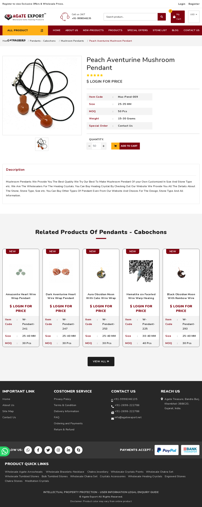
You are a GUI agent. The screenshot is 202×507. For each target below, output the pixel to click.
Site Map (8, 411)
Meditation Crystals (37, 481)
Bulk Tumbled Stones (55, 476)
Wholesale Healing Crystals (145, 476)
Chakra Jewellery (97, 472)
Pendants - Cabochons (43, 41)
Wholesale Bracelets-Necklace (65, 472)
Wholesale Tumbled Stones (22, 476)
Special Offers (137, 30)
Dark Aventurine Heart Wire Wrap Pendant (61, 296)
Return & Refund (64, 429)
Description (15, 169)
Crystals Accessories (113, 476)
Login (181, 4)
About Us (71, 30)
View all (101, 361)
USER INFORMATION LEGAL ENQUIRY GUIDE (129, 492)
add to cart (124, 146)
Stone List (160, 30)
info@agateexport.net (128, 417)
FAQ (56, 417)
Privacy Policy (62, 399)
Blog (175, 30)
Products (115, 30)
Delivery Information (66, 411)
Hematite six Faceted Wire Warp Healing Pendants (141, 298)
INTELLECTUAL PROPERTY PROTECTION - (71, 492)
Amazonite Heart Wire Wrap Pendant (21, 296)
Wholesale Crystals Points (127, 472)
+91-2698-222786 (127, 405)
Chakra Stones (14, 481)
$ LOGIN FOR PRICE (104, 81)
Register (194, 4)
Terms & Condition (65, 405)
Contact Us (192, 30)
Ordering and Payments (68, 423)
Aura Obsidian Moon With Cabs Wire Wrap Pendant (101, 298)
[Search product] (135, 16)
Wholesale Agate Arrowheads (24, 472)
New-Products (93, 30)
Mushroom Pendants (72, 41)
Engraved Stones (175, 476)
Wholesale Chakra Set (159, 472)
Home (56, 30)
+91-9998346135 (125, 399)
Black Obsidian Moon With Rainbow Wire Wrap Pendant (181, 298)
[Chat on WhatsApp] (5, 451)
